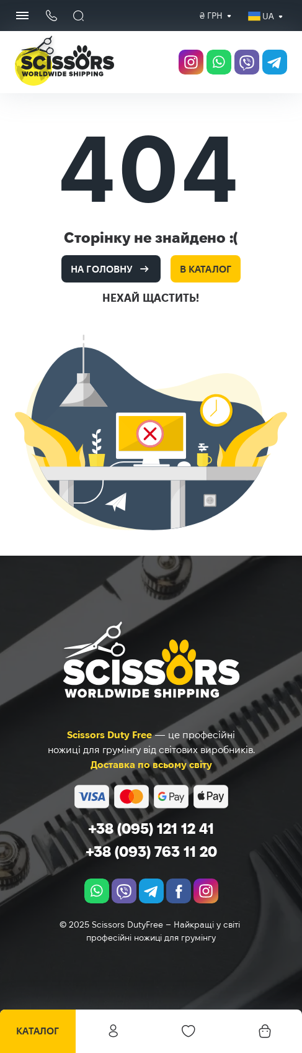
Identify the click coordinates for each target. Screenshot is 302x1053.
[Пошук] (78, 15)
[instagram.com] (191, 62)
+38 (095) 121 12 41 (151, 828)
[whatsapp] (219, 62)
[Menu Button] (22, 15)
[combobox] (211, 15)
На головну (102, 269)
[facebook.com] (178, 891)
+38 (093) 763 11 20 (151, 851)
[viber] (246, 62)
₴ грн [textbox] (211, 15)
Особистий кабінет (113, 1031)
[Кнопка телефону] (51, 16)
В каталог (205, 269)
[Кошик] (264, 1031)
